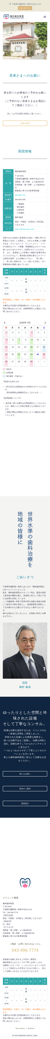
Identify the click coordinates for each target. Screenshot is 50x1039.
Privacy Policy (20, 1028)
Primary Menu (45, 17)
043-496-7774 (25, 8)
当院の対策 (25, 123)
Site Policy (31, 1028)
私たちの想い (25, 774)
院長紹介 (25, 803)
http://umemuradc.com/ (24, 229)
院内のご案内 (25, 789)
